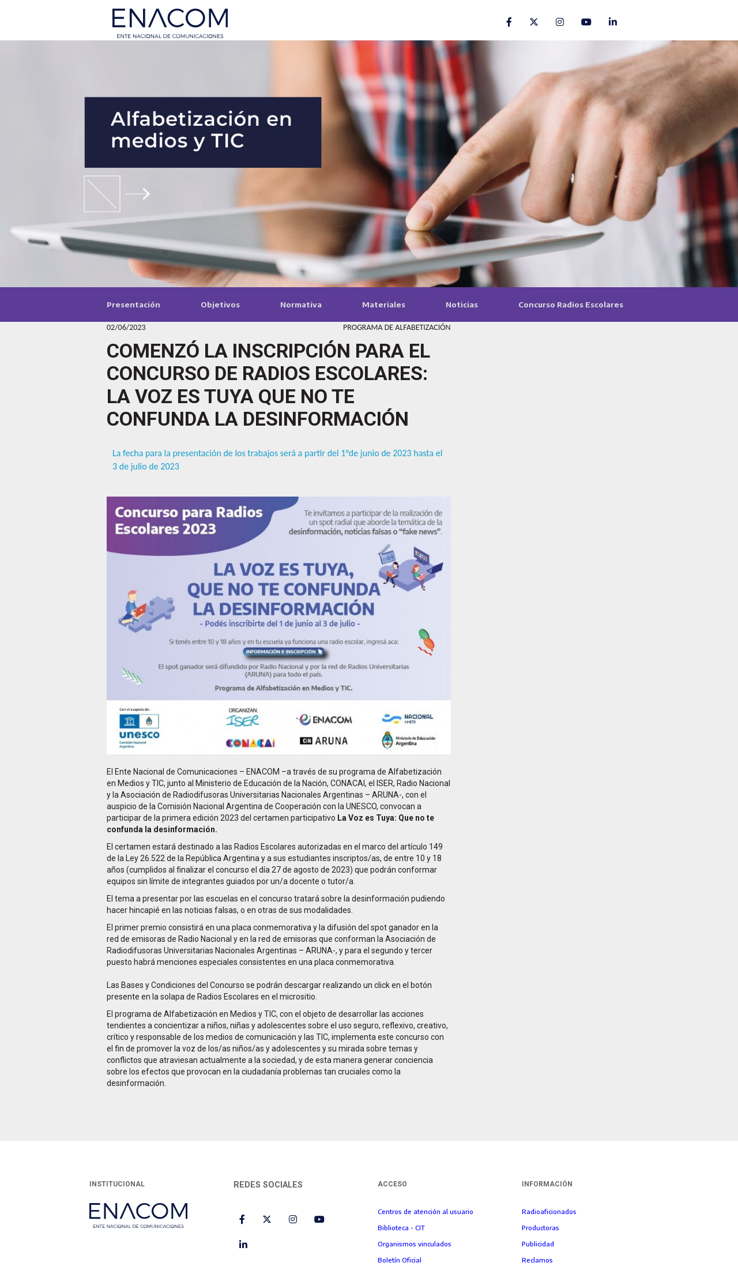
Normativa (301, 304)
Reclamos (537, 1260)
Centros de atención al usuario (425, 1211)
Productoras (540, 1227)
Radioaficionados (549, 1211)
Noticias (462, 304)
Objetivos (220, 304)
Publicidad (538, 1243)
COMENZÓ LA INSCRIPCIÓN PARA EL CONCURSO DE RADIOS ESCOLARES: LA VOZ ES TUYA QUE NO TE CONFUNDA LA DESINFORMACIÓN (268, 384)
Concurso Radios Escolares (570, 304)
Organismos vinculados (414, 1243)
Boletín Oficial (399, 1260)
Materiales (383, 304)
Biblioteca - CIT (401, 1227)
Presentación (133, 304)
